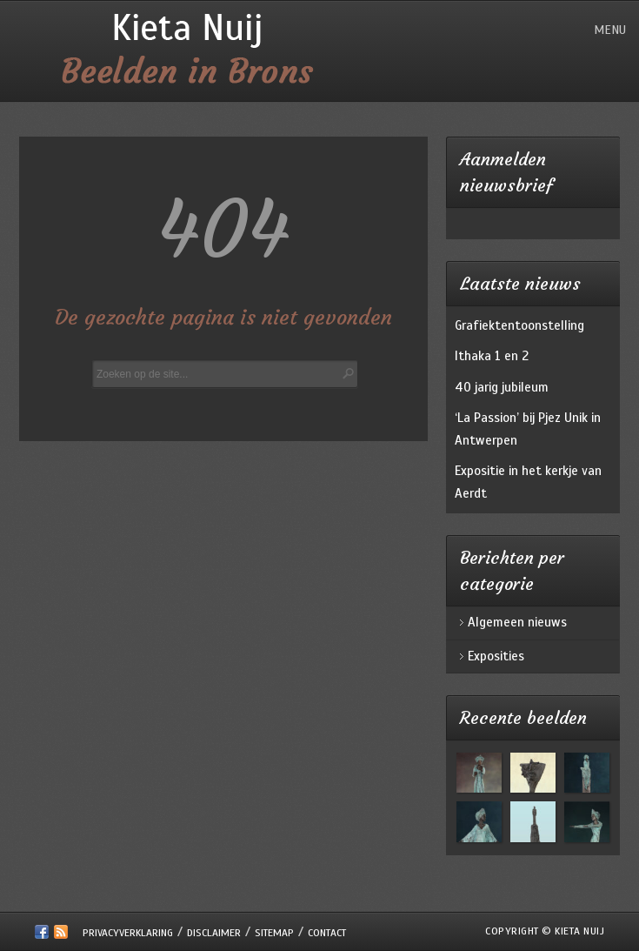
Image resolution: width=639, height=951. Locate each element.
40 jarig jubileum (502, 387)
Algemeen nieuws (517, 622)
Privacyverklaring (128, 933)
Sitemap (274, 933)
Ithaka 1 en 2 (492, 356)
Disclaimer (214, 933)
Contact (327, 933)
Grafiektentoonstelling (519, 325)
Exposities (496, 656)
